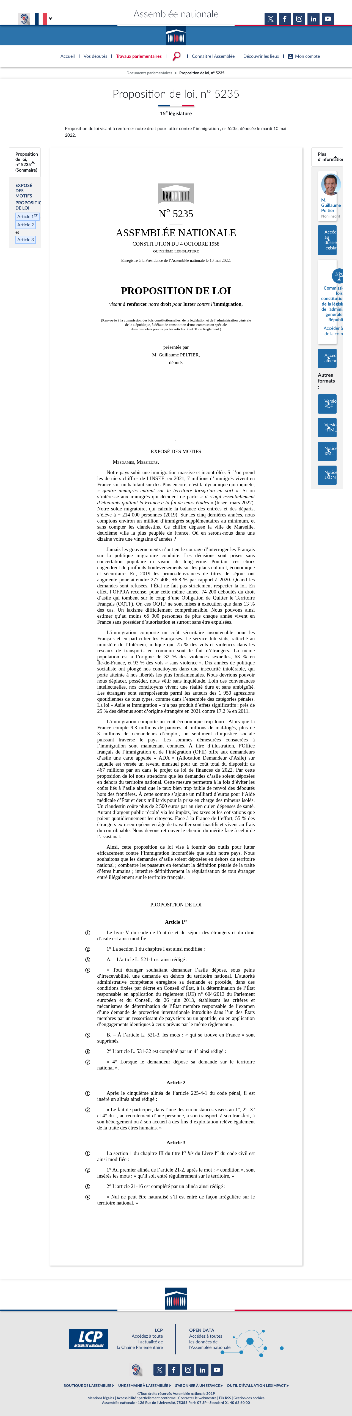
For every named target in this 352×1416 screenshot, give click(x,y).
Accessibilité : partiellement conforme (146, 1398)
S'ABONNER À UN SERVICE (197, 1385)
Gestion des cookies (249, 1398)
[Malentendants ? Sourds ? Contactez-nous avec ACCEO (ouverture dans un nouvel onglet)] (135, 1369)
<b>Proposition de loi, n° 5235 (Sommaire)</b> (24, 162)
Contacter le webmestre (197, 1398)
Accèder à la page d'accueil (176, 33)
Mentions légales (100, 1398)
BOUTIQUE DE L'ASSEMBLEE (87, 1385)
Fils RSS (225, 1398)
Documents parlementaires (149, 73)
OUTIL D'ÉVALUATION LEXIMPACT (256, 1385)
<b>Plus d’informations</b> (327, 157)
